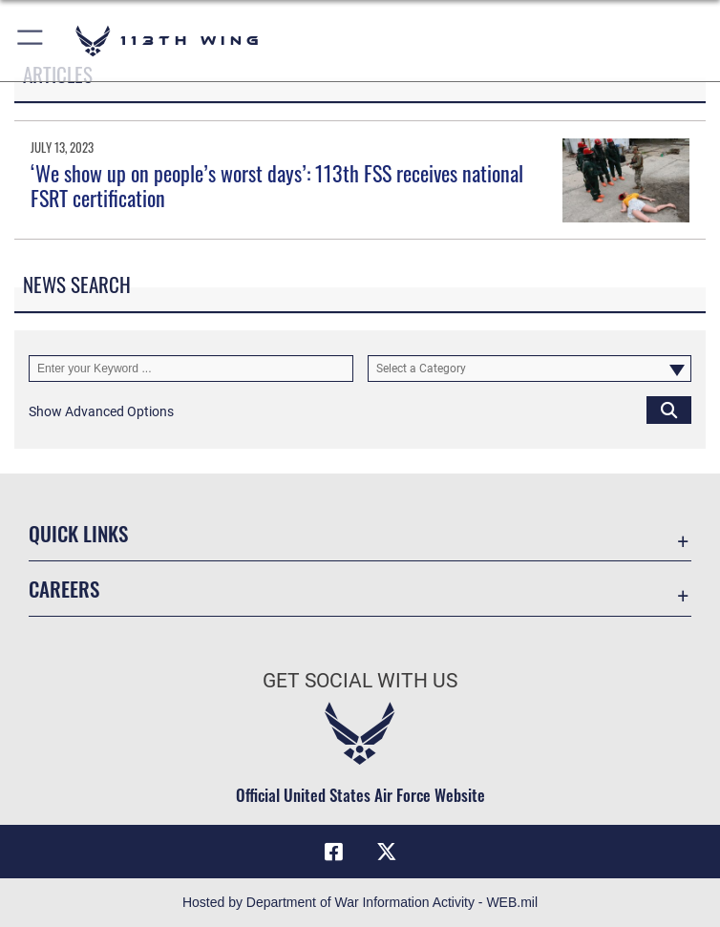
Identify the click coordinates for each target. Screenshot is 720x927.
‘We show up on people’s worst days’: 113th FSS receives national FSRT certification (277, 185)
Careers (64, 588)
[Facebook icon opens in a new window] (333, 851)
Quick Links (78, 533)
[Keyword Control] (191, 368)
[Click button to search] (668, 409)
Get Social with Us (360, 680)
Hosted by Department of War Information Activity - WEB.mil (360, 902)
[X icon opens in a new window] (386, 851)
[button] (31, 40)
